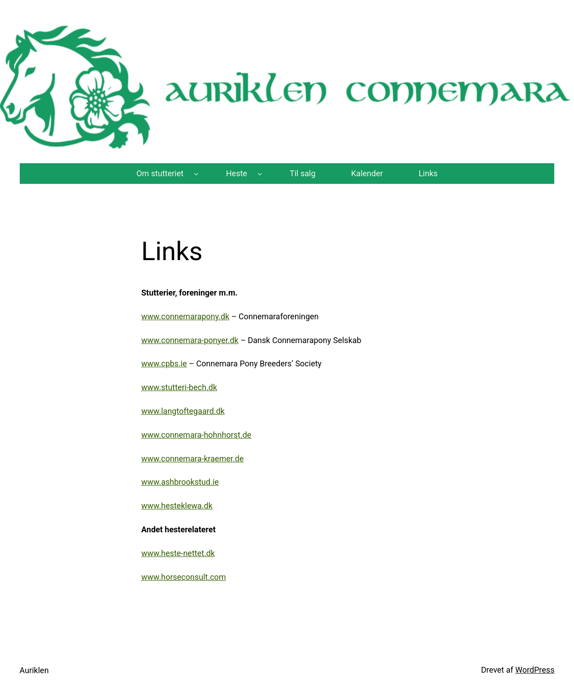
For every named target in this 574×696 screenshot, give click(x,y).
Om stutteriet (159, 173)
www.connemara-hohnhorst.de (196, 434)
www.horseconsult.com (183, 577)
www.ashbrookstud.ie (180, 482)
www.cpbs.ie (164, 363)
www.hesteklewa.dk (177, 505)
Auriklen (34, 670)
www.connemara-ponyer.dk (190, 340)
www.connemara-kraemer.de (192, 458)
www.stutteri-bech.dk (179, 387)
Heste (236, 173)
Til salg (303, 173)
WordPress (534, 669)
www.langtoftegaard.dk (183, 411)
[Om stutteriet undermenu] (196, 173)
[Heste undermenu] (259, 173)
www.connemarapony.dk (185, 316)
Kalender (367, 173)
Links (427, 173)
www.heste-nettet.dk (178, 553)
